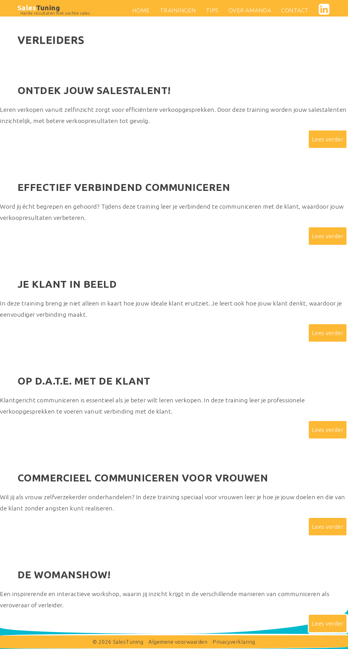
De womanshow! (64, 574)
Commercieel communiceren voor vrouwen (142, 477)
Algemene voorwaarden (177, 642)
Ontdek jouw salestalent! (94, 90)
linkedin (322, 9)
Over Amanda (249, 10)
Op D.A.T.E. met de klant (83, 380)
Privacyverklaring (234, 642)
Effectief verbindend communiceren (123, 187)
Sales (38, 8)
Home (141, 10)
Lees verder (328, 139)
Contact (295, 10)
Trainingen (178, 10)
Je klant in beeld (67, 284)
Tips (212, 10)
